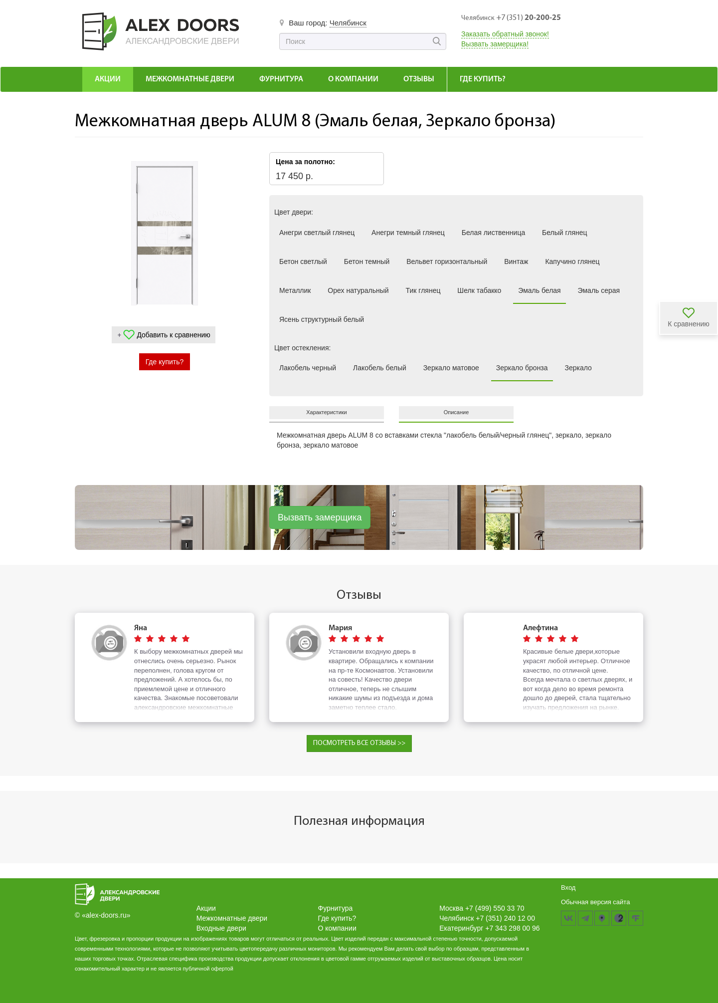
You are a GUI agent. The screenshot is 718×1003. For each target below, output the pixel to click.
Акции (108, 79)
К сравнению (689, 324)
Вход (568, 887)
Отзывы (418, 79)
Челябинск (348, 22)
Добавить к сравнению (173, 335)
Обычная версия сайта (595, 902)
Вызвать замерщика (320, 517)
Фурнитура (281, 79)
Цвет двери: (293, 212)
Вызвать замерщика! (495, 44)
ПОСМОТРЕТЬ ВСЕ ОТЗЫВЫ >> (359, 743)
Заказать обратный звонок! (505, 34)
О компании (353, 79)
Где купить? (483, 79)
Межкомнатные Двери (190, 79)
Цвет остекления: (302, 348)
